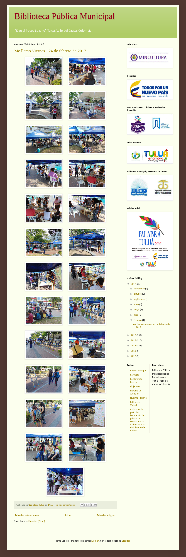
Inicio (68, 515)
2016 (133, 335)
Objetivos (135, 386)
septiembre (140, 299)
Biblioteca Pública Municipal (64, 16)
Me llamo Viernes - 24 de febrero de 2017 (50, 51)
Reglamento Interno (136, 381)
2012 (133, 356)
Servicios (134, 375)
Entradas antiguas (106, 515)
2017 (133, 284)
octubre (138, 294)
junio (136, 304)
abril (136, 315)
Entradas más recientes (27, 515)
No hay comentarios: (66, 505)
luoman (95, 541)
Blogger (126, 541)
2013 (133, 351)
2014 (133, 345)
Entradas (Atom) (36, 521)
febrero (138, 320)
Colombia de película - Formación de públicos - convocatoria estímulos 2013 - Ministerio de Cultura (138, 420)
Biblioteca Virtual (135, 404)
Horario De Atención (135, 392)
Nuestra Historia (138, 398)
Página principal (138, 370)
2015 (133, 340)
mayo (137, 309)
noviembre (139, 288)
